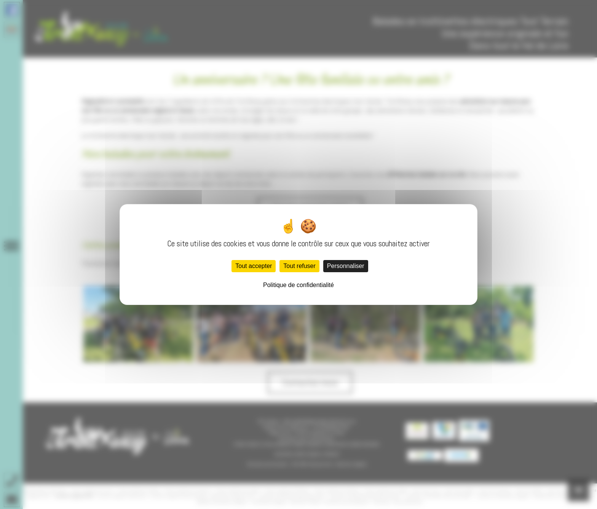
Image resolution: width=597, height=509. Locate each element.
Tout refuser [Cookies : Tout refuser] (299, 266)
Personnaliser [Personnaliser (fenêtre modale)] (345, 266)
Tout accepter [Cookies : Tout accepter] (253, 266)
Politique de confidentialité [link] (298, 285)
